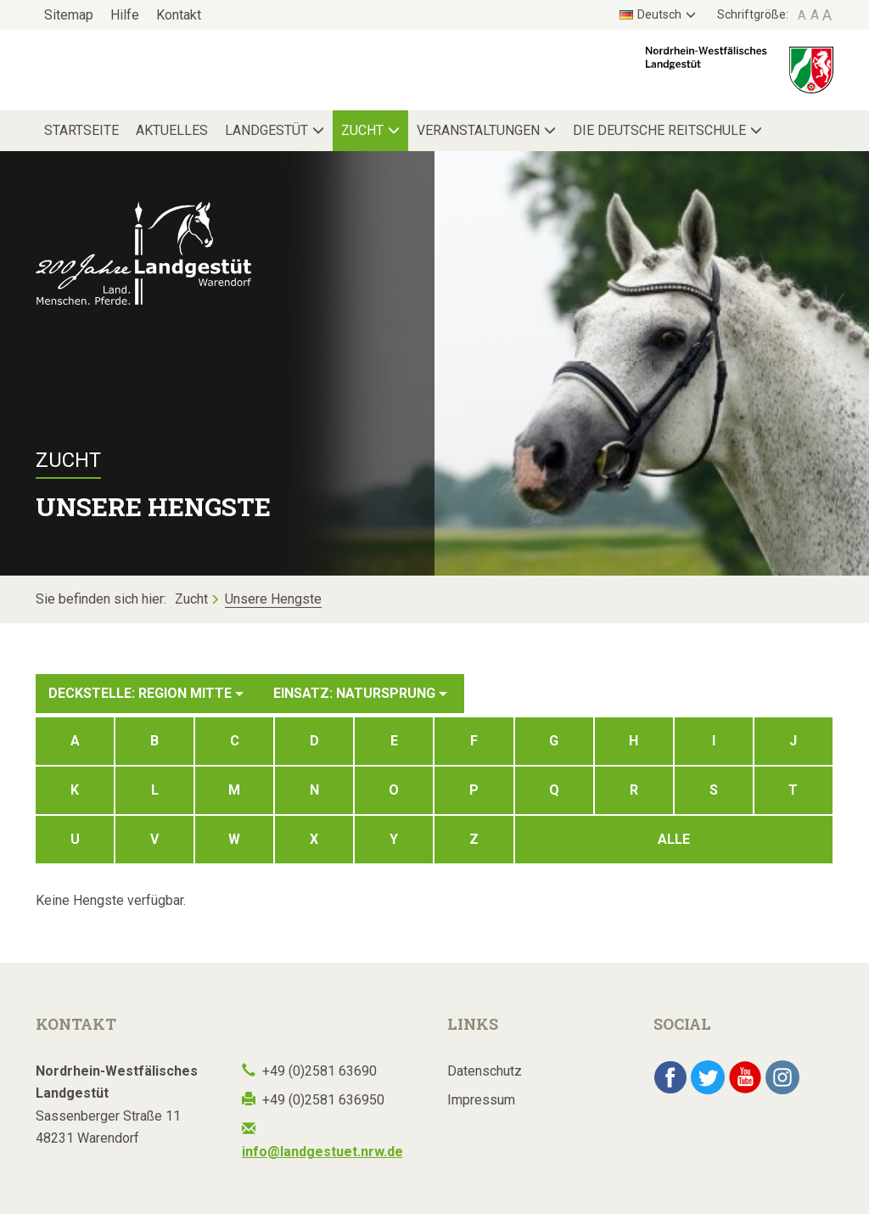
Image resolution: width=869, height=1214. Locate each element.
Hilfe (124, 15)
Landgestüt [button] (266, 130)
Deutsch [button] (650, 14)
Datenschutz (484, 1071)
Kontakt (178, 15)
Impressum (481, 1100)
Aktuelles (172, 130)
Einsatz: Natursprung (360, 693)
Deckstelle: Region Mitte (146, 693)
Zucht (191, 599)
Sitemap (68, 15)
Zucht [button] (362, 130)
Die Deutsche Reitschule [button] (659, 130)
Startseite (81, 130)
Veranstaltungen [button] (478, 130)
